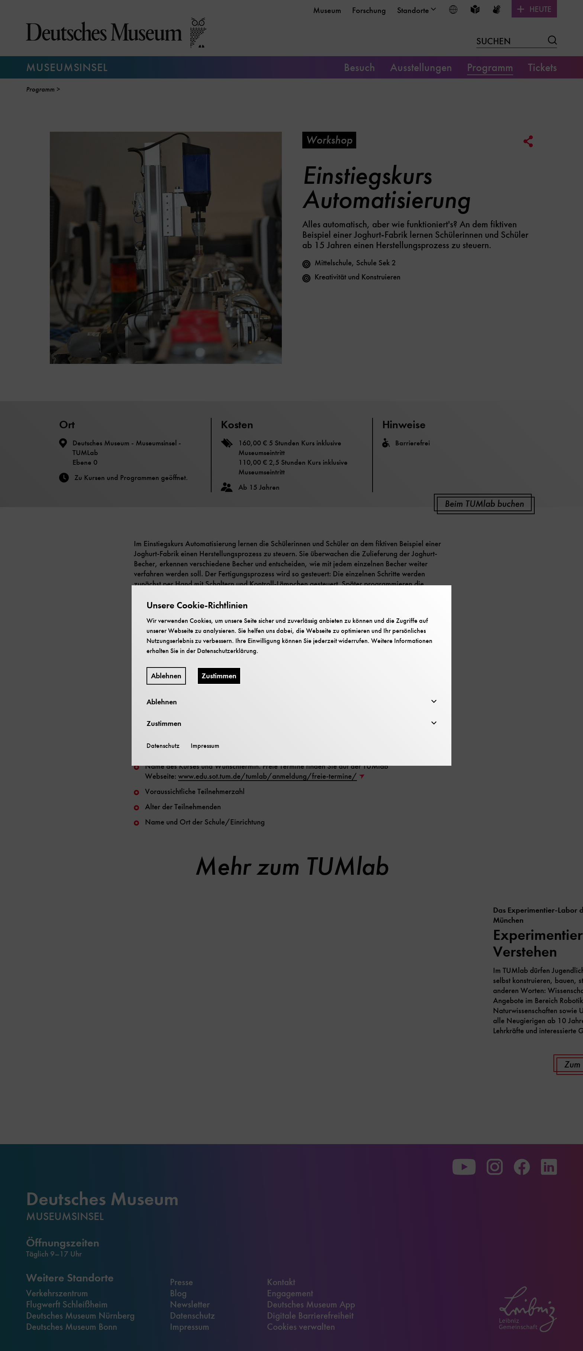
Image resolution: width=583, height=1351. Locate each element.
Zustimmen (219, 676)
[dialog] (291, 675)
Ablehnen (166, 676)
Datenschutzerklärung (227, 651)
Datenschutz (163, 746)
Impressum (205, 746)
